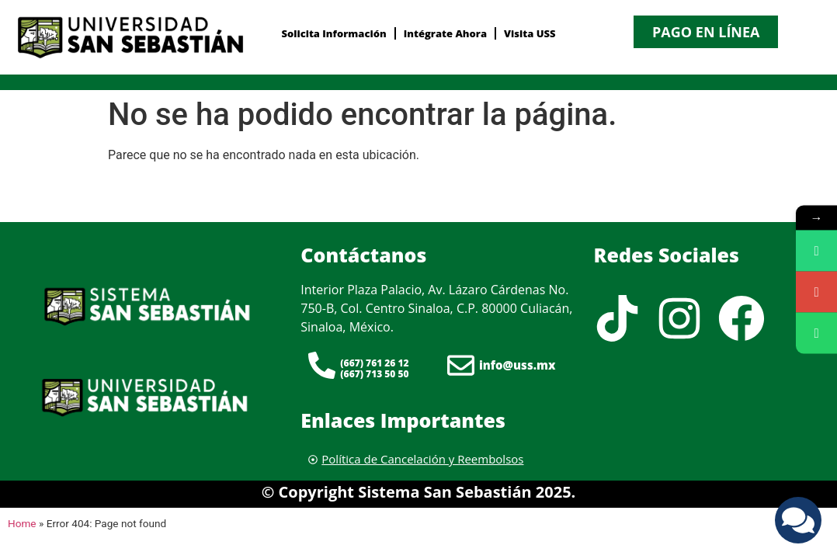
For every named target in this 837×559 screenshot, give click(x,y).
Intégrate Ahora (445, 33)
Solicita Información (333, 33)
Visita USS (530, 33)
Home (22, 523)
